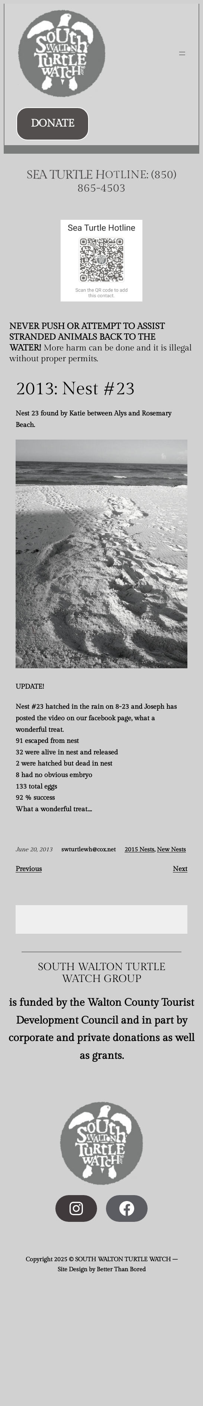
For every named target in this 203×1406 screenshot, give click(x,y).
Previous (29, 869)
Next (180, 869)
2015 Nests (139, 849)
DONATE (52, 123)
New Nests (171, 849)
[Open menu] (182, 53)
